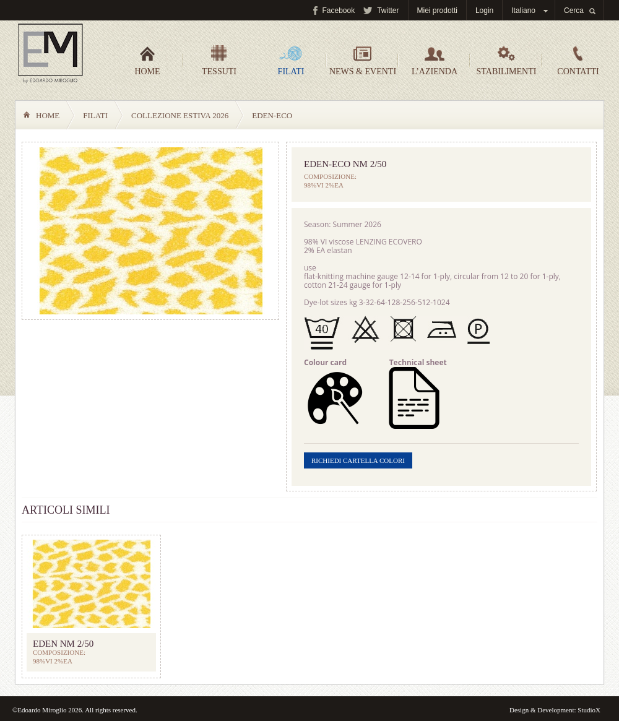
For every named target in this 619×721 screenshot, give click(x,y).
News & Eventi (362, 60)
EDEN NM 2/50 (63, 644)
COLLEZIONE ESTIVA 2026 (179, 115)
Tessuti (219, 60)
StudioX (589, 710)
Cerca (574, 10)
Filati (291, 60)
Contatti (578, 60)
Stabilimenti (507, 60)
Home (147, 60)
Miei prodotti (437, 10)
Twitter (388, 10)
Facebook (338, 10)
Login (484, 10)
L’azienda (434, 60)
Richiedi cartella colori (358, 460)
